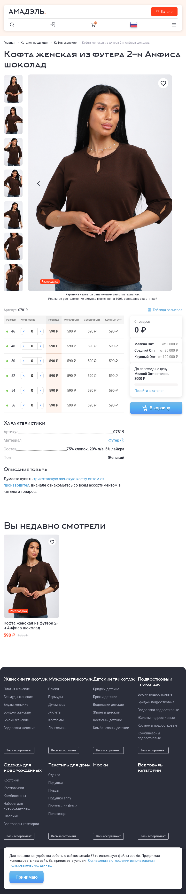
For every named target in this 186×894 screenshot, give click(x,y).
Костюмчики (14, 788)
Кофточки (11, 780)
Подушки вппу (59, 798)
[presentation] (38, 183)
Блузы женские (16, 705)
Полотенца (57, 814)
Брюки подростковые (155, 694)
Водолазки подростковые (158, 710)
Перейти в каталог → (151, 391)
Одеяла (54, 775)
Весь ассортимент (19, 750)
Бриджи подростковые (156, 702)
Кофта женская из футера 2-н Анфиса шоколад (31, 625)
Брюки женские (16, 720)
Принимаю (27, 877)
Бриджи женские (17, 712)
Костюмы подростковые (157, 725)
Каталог (164, 12)
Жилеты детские (106, 712)
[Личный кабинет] (52, 24)
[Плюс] (40, 331)
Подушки (55, 783)
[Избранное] (163, 83)
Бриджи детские (106, 689)
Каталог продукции (35, 42)
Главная (9, 42)
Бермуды (55, 697)
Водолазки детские (108, 705)
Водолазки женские (19, 728)
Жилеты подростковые (156, 718)
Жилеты (55, 712)
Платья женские (17, 689)
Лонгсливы (57, 728)
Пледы (53, 790)
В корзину (156, 408)
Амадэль (26, 11)
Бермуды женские (18, 697)
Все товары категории (21, 824)
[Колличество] (32, 331)
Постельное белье (63, 806)
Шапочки (11, 816)
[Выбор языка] (133, 24)
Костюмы (56, 720)
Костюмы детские (107, 720)
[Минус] (24, 331)
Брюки (53, 689)
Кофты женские (65, 42)
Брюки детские (105, 697)
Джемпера (56, 705)
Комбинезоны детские (111, 728)
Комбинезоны (15, 796)
